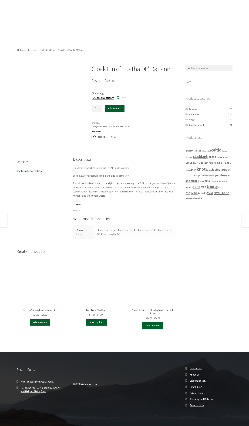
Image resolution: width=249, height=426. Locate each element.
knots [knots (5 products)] (209, 170)
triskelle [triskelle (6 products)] (202, 193)
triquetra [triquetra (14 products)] (191, 193)
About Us (194, 374)
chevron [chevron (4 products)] (188, 157)
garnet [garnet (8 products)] (204, 162)
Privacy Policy (197, 393)
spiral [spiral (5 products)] (224, 181)
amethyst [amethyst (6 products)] (190, 150)
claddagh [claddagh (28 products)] (200, 156)
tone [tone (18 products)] (196, 187)
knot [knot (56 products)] (201, 169)
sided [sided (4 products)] (202, 181)
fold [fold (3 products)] (198, 163)
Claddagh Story (198, 380)
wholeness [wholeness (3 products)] (189, 198)
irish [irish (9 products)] (193, 170)
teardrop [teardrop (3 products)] (189, 187)
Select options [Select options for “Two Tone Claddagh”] (96, 322)
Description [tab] (23, 161)
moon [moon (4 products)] (211, 176)
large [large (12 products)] (224, 170)
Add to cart (114, 108)
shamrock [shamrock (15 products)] (192, 181)
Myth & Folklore (47, 50)
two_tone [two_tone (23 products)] (221, 192)
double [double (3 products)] (219, 157)
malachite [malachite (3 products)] (189, 176)
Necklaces (33, 50)
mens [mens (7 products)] (206, 175)
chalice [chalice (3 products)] (224, 151)
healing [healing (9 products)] (218, 162)
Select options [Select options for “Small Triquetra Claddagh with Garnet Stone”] (152, 325)
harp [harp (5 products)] (211, 163)
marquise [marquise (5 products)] (198, 175)
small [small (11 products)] (208, 181)
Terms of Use (197, 405)
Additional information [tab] (29, 170)
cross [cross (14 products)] (212, 157)
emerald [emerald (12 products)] (190, 162)
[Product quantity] (97, 108)
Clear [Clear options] (124, 97)
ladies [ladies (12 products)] (216, 170)
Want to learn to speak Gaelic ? (37, 381)
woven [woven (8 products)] (198, 197)
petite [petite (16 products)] (219, 175)
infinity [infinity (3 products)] (188, 170)
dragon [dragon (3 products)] (225, 157)
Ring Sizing (196, 386)
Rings (192, 119)
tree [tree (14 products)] (203, 187)
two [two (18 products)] (210, 193)
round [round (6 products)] (227, 175)
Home (23, 50)
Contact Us (196, 368)
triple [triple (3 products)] (220, 187)
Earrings (193, 109)
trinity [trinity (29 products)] (212, 186)
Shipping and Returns (201, 399)
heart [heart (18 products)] (227, 162)
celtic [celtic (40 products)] (216, 150)
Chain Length (99, 93)
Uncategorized (196, 125)
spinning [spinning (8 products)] (216, 180)
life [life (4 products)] (229, 170)
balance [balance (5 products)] (200, 150)
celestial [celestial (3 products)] (207, 151)
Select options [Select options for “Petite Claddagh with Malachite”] (40, 322)
